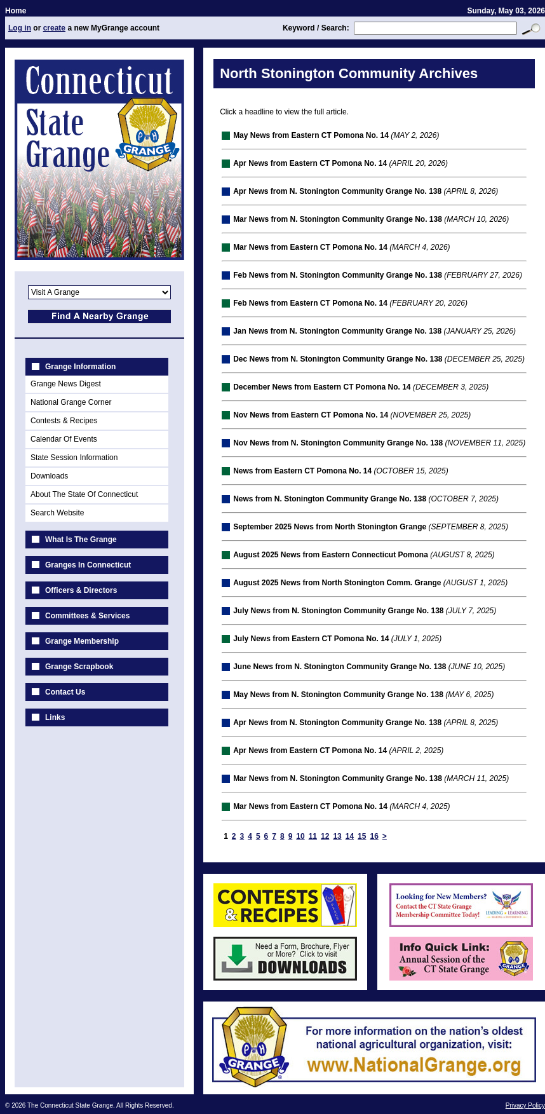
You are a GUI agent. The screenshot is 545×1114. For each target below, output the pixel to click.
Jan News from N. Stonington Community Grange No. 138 (337, 331)
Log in (19, 28)
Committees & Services (87, 615)
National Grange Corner (70, 402)
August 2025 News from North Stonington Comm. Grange (337, 582)
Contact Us (65, 692)
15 (362, 836)
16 (374, 836)
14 (350, 836)
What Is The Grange (81, 539)
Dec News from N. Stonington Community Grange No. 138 (337, 359)
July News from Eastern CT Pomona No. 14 (311, 638)
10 (300, 836)
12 (325, 836)
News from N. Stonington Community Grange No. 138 (329, 498)
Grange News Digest (65, 383)
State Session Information (74, 457)
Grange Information (80, 366)
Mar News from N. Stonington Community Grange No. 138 (337, 219)
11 (313, 836)
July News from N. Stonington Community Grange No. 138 (338, 610)
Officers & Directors (81, 590)
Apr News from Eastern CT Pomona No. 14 (310, 163)
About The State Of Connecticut (84, 494)
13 (337, 836)
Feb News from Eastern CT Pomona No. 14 (310, 303)
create (54, 28)
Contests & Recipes (63, 420)
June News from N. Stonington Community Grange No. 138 (339, 666)
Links (55, 717)
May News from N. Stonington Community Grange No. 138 (338, 694)
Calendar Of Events (63, 439)
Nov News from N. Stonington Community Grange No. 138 (338, 442)
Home (15, 10)
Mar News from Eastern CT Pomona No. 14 (310, 247)
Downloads (49, 476)
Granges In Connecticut (88, 564)
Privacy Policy (525, 1105)
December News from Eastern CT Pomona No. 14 (321, 387)
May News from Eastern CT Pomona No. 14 (311, 135)
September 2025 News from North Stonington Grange (329, 526)
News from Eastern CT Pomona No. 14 (302, 470)
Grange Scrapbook (79, 666)
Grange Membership (82, 641)
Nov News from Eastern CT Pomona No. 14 (310, 415)
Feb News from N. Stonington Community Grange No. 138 (337, 275)
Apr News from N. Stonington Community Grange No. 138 (337, 191)
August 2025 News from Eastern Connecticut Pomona (330, 554)
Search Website (57, 512)
